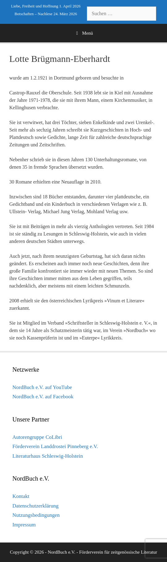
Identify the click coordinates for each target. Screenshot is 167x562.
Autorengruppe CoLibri (37, 437)
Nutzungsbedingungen (36, 515)
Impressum (24, 525)
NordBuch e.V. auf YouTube (42, 387)
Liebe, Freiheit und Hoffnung (34, 6)
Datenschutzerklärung (35, 506)
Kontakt (20, 496)
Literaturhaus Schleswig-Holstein (47, 456)
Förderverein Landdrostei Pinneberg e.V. (55, 446)
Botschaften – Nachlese (34, 13)
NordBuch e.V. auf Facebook (43, 397)
